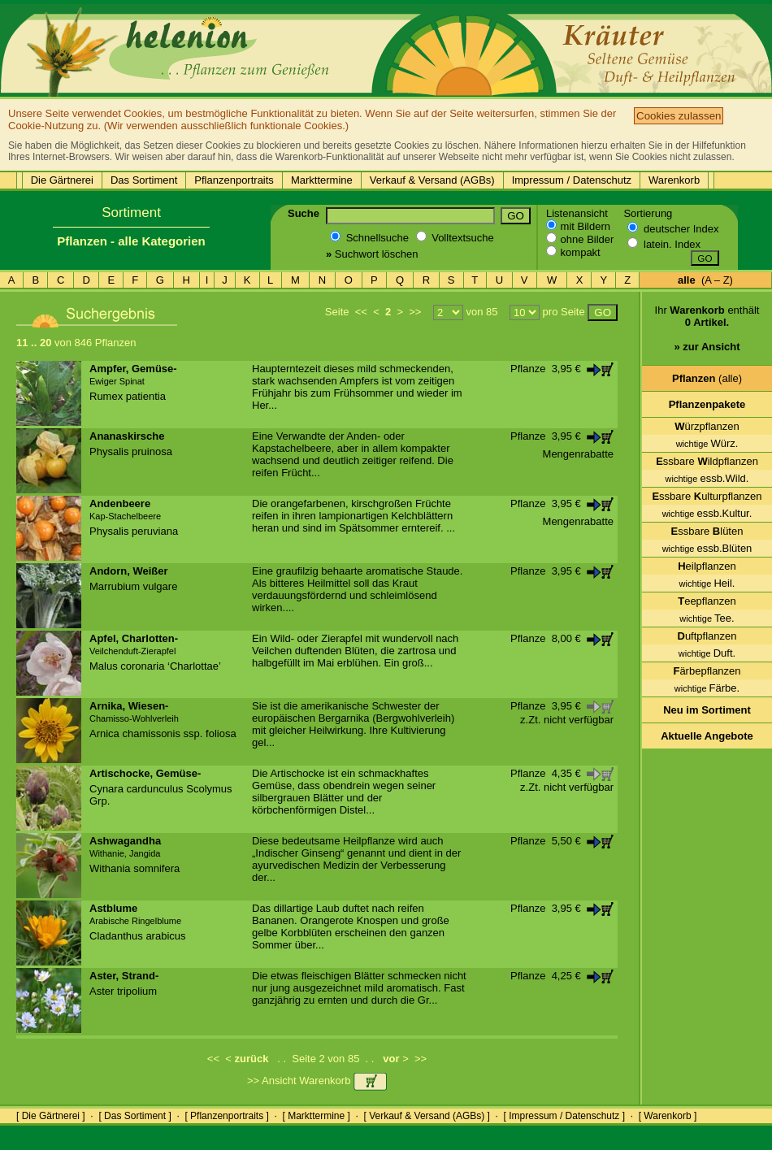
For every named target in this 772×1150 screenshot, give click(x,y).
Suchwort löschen (372, 254)
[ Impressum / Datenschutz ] (564, 1116)
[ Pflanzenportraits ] (226, 1116)
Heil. (707, 583)
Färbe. (706, 688)
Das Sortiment (144, 180)
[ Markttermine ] (315, 1116)
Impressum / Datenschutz (571, 180)
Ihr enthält (707, 334)
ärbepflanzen (706, 671)
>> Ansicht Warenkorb (317, 1080)
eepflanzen (707, 601)
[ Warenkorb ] (668, 1116)
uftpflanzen (707, 636)
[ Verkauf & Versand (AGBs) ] (427, 1116)
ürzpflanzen (706, 426)
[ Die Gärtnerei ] (50, 1116)
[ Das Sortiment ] (134, 1116)
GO (515, 216)
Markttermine (322, 180)
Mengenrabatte (578, 454)
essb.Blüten (707, 548)
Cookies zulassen (678, 116)
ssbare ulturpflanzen (706, 496)
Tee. (706, 618)
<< (361, 312)
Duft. (707, 653)
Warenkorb (674, 180)
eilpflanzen (707, 566)
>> (415, 312)
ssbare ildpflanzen (707, 461)
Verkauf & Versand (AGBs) (432, 180)
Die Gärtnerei (62, 180)
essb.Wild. (707, 478)
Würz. (707, 443)
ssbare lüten (707, 531)
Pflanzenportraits (234, 180)
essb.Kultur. (707, 513)
